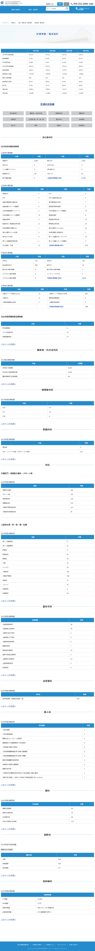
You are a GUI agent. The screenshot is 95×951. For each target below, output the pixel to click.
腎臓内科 (82, 113)
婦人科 (13, 125)
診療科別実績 (47, 104)
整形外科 (59, 119)
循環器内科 (58, 113)
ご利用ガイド (49, 945)
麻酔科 (59, 125)
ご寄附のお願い (37, 945)
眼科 (36, 125)
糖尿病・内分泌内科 (36, 113)
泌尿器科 (82, 119)
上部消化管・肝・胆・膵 (36, 119)
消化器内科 (13, 113)
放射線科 (82, 125)
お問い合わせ (73, 945)
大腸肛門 (13, 119)
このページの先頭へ (8, 344)
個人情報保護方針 (23, 945)
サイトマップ (61, 945)
